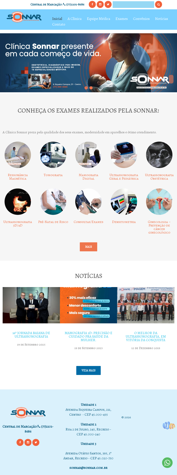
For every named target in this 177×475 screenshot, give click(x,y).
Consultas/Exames (88, 221)
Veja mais (88, 370)
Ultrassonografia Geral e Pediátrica (124, 177)
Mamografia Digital (88, 177)
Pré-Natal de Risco (53, 221)
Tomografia (53, 175)
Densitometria (124, 221)
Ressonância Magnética (18, 177)
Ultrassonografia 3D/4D (17, 223)
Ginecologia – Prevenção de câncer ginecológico (159, 227)
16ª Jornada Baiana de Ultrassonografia (31, 335)
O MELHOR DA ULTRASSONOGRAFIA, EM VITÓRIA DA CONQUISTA (146, 336)
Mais (88, 247)
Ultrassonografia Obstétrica (159, 177)
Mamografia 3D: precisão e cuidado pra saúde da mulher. (88, 336)
